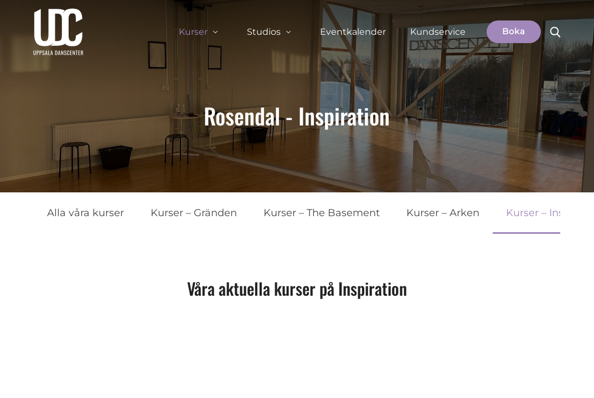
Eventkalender (353, 32)
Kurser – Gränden (194, 213)
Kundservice (438, 32)
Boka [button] (513, 31)
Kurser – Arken (442, 213)
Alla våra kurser (85, 213)
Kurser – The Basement (322, 213)
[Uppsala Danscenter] (58, 32)
